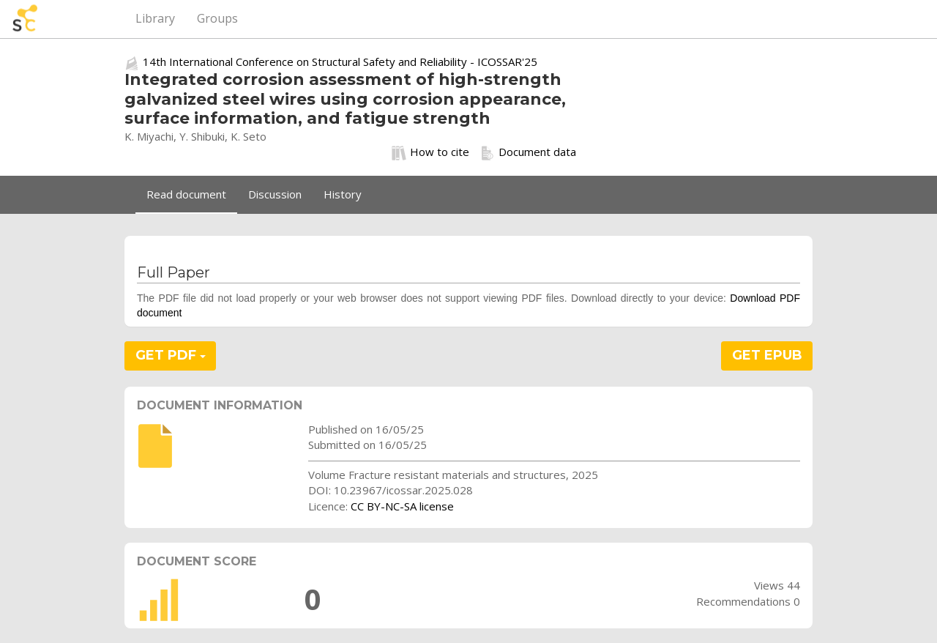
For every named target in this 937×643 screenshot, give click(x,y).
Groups (217, 18)
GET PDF (170, 355)
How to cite (430, 152)
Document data (528, 152)
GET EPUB (767, 355)
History (343, 194)
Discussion (275, 194)
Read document (186, 194)
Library (155, 18)
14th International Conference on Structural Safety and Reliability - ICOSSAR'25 (340, 61)
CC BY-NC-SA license (402, 506)
